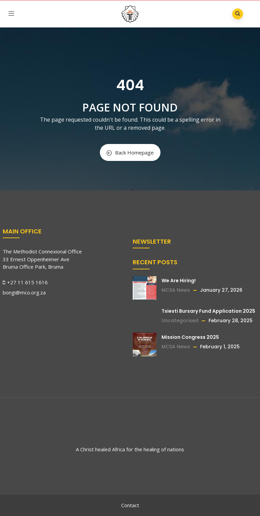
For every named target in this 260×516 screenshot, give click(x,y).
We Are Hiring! (178, 280)
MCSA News (175, 290)
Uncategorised (179, 320)
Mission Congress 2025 (190, 337)
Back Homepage (130, 152)
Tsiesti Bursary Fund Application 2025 (208, 311)
